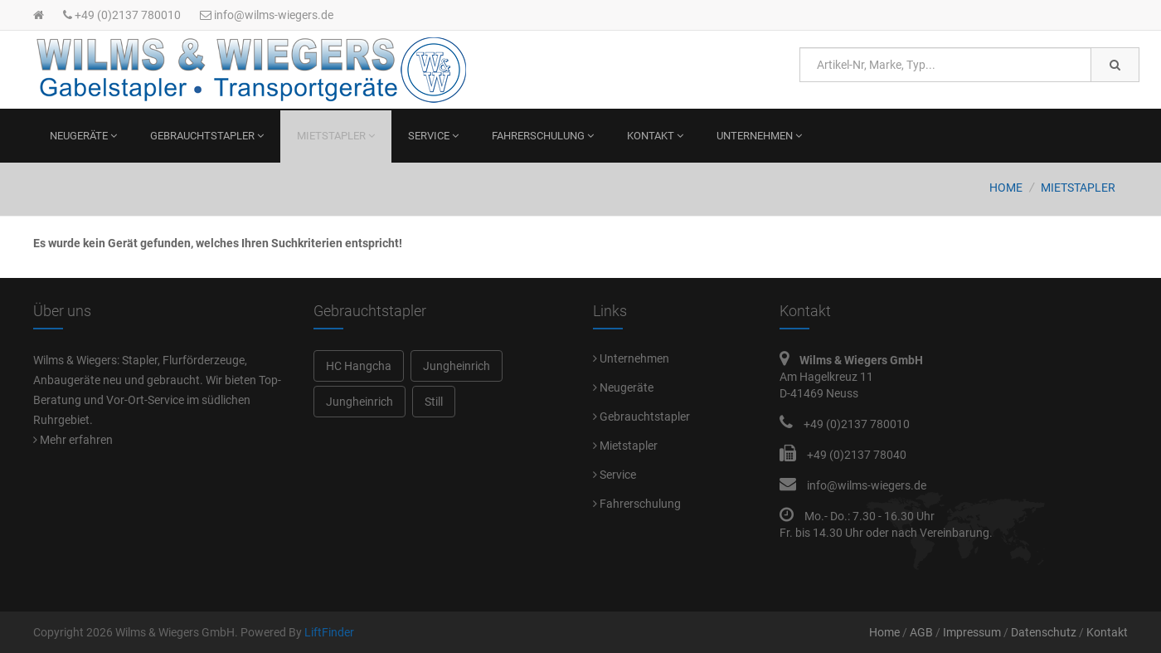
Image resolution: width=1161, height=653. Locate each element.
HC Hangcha (358, 366)
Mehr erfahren (73, 439)
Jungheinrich (456, 366)
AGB (921, 632)
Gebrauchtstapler (207, 135)
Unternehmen (759, 135)
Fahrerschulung (543, 135)
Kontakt (655, 135)
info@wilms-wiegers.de (266, 15)
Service (433, 135)
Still (434, 401)
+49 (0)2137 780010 (122, 15)
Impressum (972, 632)
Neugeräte (83, 135)
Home (1006, 187)
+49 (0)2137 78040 (856, 454)
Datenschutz (1043, 632)
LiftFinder (329, 632)
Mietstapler (336, 135)
